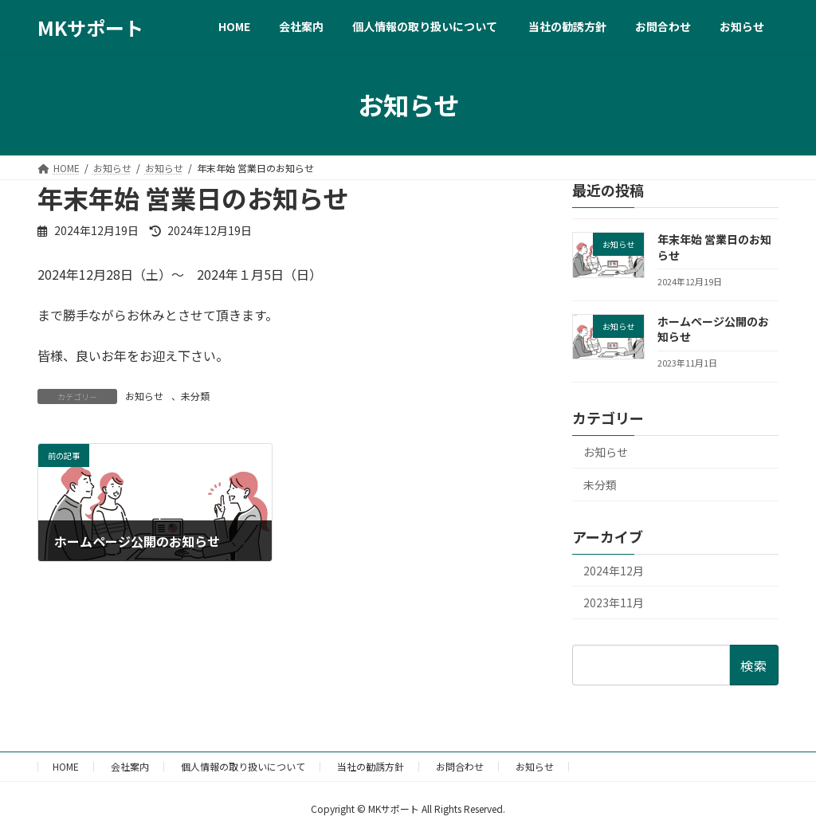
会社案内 (130, 766)
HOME (66, 766)
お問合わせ (460, 766)
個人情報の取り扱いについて (243, 766)
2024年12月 (613, 571)
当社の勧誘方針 (370, 766)
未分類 (195, 395)
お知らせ (144, 395)
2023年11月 (613, 602)
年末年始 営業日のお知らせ (714, 247)
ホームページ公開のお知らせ (713, 329)
